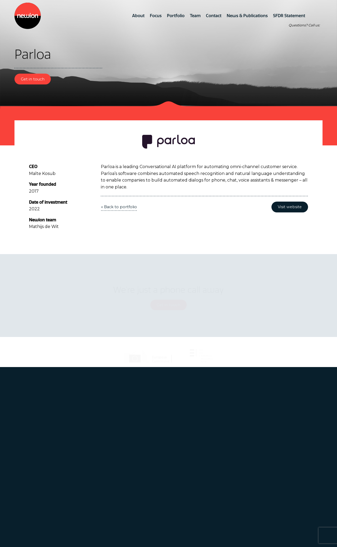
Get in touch (32, 79)
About (138, 15)
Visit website (290, 206)
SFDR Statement (289, 15)
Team (195, 15)
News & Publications (247, 15)
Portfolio (176, 15)
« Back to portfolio (119, 206)
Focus (156, 15)
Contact (213, 15)
